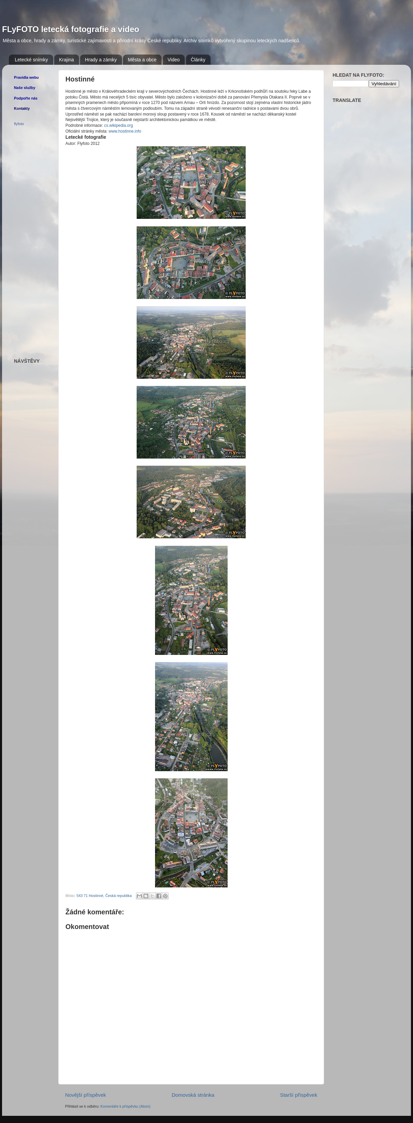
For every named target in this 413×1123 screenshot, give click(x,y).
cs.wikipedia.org (118, 125)
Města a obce (142, 59)
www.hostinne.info (125, 131)
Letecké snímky (31, 59)
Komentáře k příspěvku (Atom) (125, 1106)
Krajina (66, 59)
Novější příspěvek (85, 1095)
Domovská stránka (193, 1095)
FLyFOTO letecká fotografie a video (70, 29)
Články (198, 59)
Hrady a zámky (101, 59)
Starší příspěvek (298, 1095)
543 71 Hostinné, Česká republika (104, 896)
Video (174, 59)
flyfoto (19, 124)
